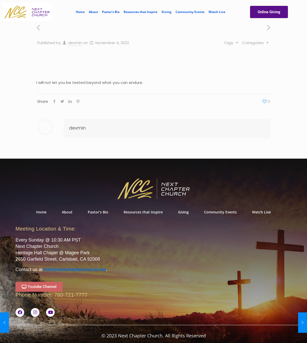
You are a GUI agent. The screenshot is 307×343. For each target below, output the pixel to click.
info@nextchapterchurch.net (75, 269)
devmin (75, 42)
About (93, 12)
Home (80, 12)
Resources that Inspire (140, 12)
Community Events (190, 12)
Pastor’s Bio (111, 12)
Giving (166, 12)
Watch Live (217, 12)
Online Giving (269, 12)
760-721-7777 (71, 295)
